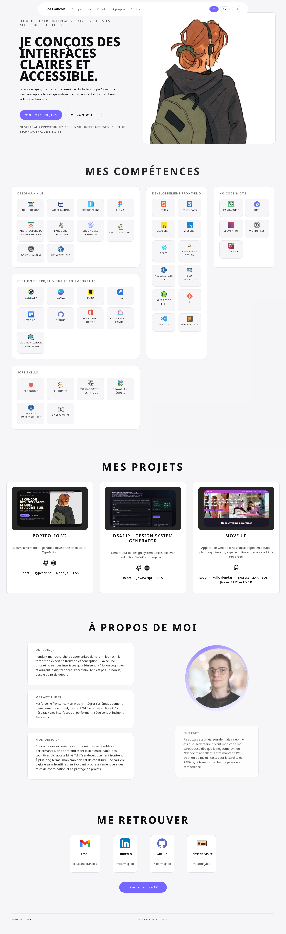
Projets (102, 9)
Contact (136, 9)
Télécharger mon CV (143, 887)
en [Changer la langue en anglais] (224, 9)
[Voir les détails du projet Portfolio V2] (50, 537)
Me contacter (84, 115)
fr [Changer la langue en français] (213, 9)
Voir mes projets (41, 115)
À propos (118, 9)
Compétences (81, 9)
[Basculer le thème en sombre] (236, 9)
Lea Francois (55, 9)
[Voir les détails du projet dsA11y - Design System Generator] (143, 537)
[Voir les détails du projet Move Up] (236, 537)
